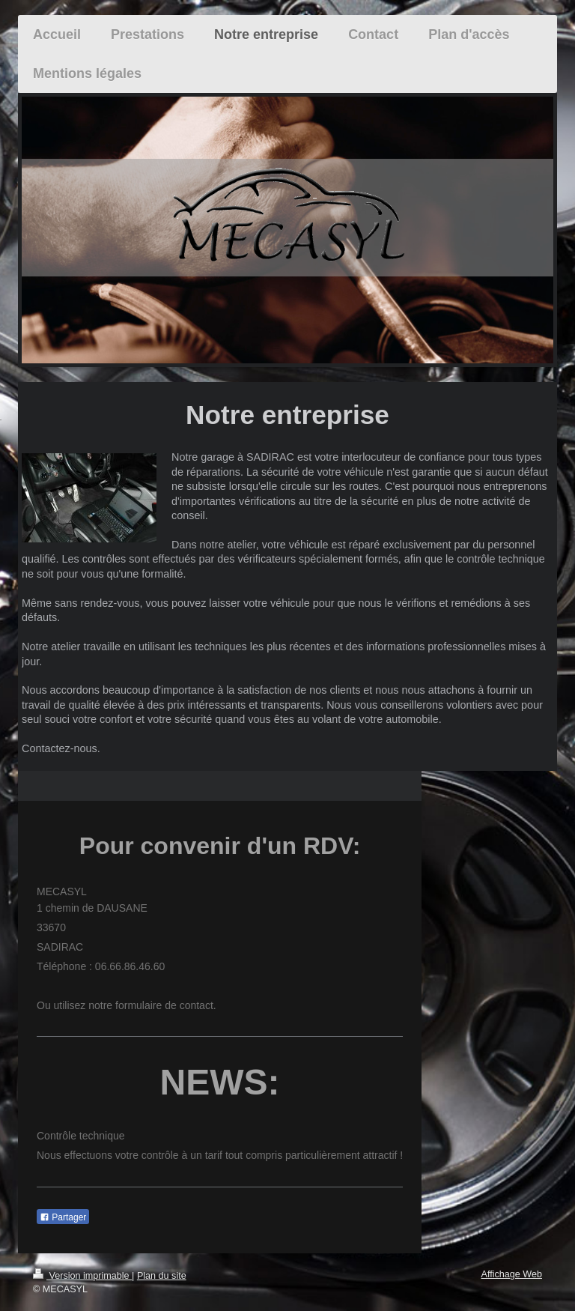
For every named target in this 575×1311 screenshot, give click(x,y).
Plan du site (161, 1276)
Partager (63, 1217)
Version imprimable (82, 1276)
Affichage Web (511, 1274)
